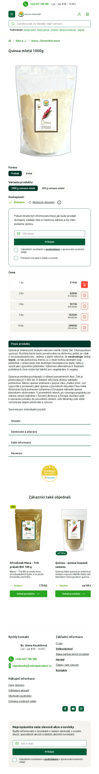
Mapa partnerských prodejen (72, 654)
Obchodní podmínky (20, 696)
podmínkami (53, 249)
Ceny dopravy (16, 685)
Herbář (60, 659)
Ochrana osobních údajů (22, 701)
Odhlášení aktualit (18, 690)
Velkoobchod (64, 648)
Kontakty (61, 670)
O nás (59, 643)
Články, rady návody (67, 665)
